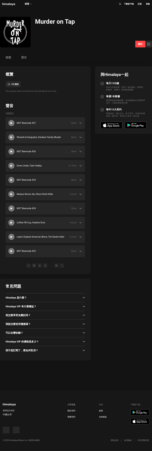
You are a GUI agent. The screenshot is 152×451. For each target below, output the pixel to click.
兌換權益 (103, 417)
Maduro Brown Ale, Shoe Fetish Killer (35, 194)
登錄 (148, 4)
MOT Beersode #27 (26, 123)
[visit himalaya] (8, 4)
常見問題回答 (143, 440)
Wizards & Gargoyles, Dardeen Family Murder (39, 137)
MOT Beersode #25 (26, 180)
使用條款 (128, 440)
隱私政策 (115, 440)
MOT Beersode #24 (26, 208)
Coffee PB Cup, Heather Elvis (31, 222)
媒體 (101, 411)
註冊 (140, 4)
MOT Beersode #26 (26, 151)
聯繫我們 (71, 417)
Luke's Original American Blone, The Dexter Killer (40, 236)
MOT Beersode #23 (26, 251)
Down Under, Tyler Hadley (29, 165)
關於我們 (71, 411)
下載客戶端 (129, 4)
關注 (140, 44)
